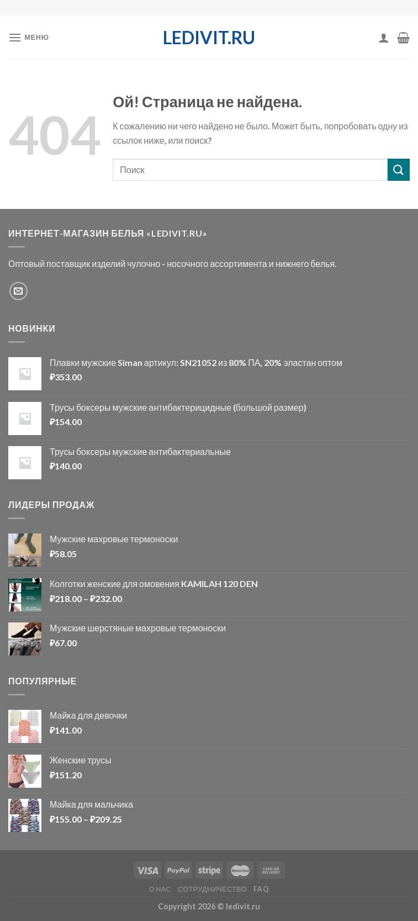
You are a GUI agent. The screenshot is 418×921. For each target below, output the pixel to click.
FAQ (261, 889)
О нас (160, 889)
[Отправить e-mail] (18, 291)
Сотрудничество (212, 889)
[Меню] (28, 37)
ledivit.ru (209, 37)
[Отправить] (399, 169)
